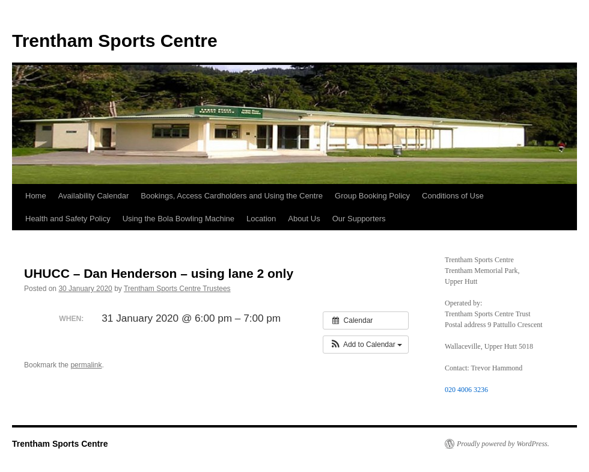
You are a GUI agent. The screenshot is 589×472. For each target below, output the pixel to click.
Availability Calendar (93, 195)
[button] (365, 344)
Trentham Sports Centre (115, 41)
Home (35, 195)
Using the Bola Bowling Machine (178, 218)
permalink (86, 365)
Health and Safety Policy (68, 218)
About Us (304, 218)
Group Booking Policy (372, 195)
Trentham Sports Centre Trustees (177, 288)
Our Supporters (359, 218)
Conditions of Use (453, 195)
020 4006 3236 (466, 389)
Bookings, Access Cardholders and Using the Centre (232, 195)
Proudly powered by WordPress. (503, 444)
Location (261, 218)
